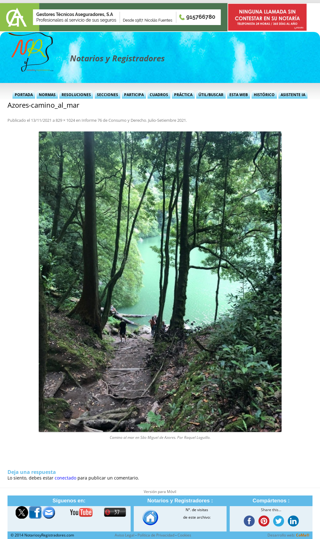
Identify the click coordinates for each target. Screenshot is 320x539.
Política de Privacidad (156, 535)
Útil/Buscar (210, 94)
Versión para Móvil (160, 491)
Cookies (184, 535)
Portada (24, 94)
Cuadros (159, 94)
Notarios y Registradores (117, 58)
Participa (134, 94)
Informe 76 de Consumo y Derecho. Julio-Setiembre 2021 (134, 120)
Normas (47, 94)
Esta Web (238, 94)
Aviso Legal (124, 535)
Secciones (107, 94)
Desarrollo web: (288, 535)
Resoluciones (76, 94)
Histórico (264, 94)
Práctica (183, 94)
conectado (65, 478)
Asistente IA (293, 94)
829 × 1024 (65, 120)
